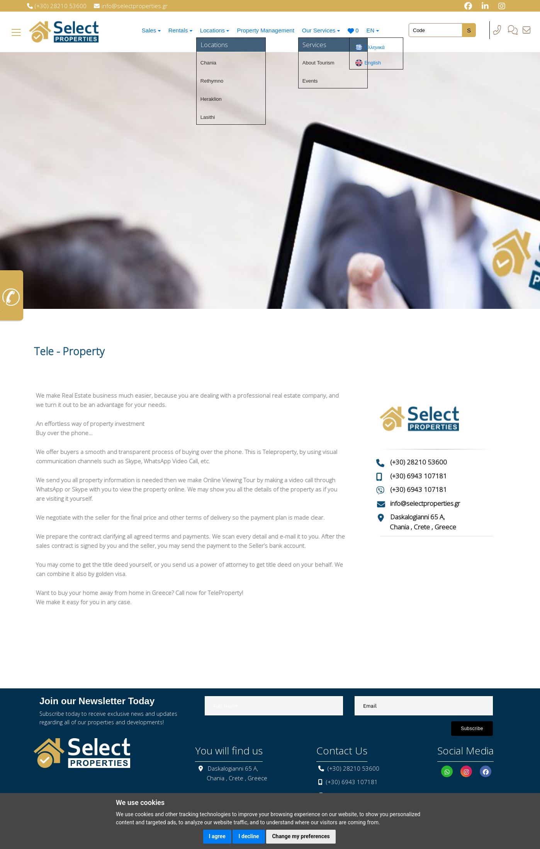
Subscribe (472, 728)
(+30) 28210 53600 (418, 437)
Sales (149, 30)
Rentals (179, 30)
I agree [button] (217, 836)
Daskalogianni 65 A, (417, 492)
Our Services (323, 30)
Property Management (267, 30)
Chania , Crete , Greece (423, 501)
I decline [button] (248, 836)
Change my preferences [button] (300, 836)
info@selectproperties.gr (425, 478)
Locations (215, 30)
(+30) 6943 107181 (418, 450)
